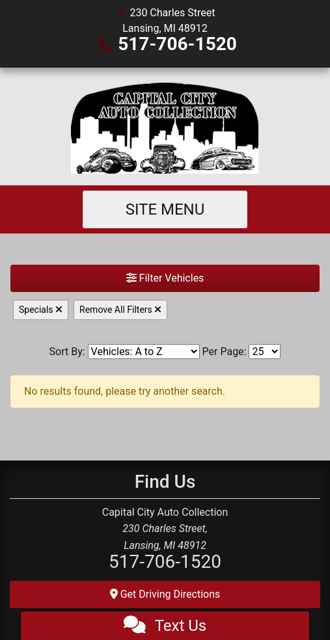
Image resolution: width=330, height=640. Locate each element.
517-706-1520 (177, 44)
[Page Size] (265, 351)
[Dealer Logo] (165, 126)
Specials (40, 309)
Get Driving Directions (165, 594)
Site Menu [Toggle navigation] (165, 209)
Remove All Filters (120, 309)
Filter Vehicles (165, 278)
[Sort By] (144, 351)
